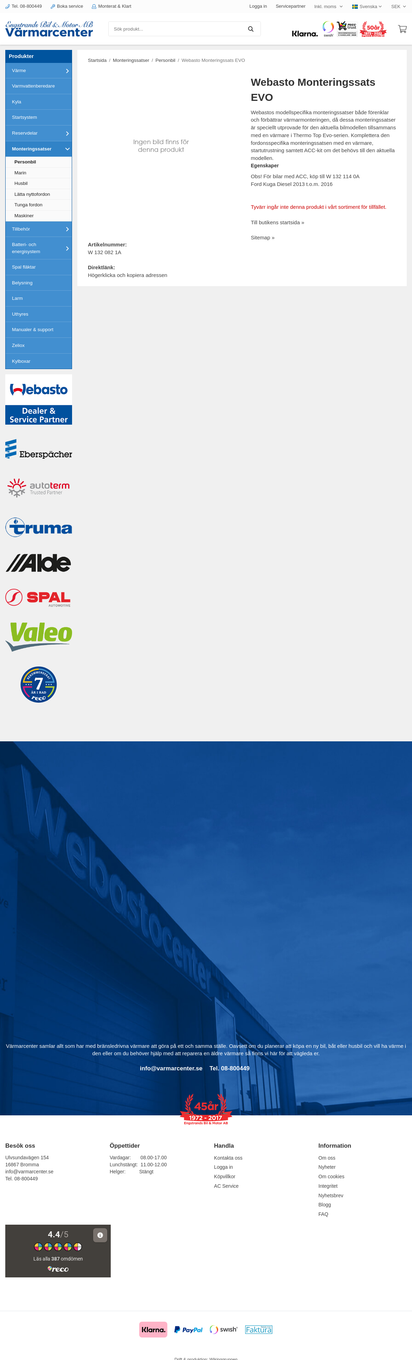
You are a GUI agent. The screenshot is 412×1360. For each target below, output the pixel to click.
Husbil (21, 183)
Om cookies (331, 1176)
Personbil (25, 162)
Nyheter (327, 1167)
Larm (17, 298)
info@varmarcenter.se (29, 1171)
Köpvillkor (225, 1176)
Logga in (258, 6)
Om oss (326, 1158)
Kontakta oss (228, 1158)
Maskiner (24, 215)
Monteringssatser (42, 148)
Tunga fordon (28, 204)
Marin (20, 172)
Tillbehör (42, 228)
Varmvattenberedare (33, 86)
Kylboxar (21, 361)
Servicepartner (290, 6)
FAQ (323, 1214)
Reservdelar (42, 133)
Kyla (16, 101)
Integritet (327, 1186)
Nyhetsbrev (330, 1195)
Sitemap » (263, 237)
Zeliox (18, 345)
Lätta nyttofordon (32, 194)
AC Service (226, 1186)
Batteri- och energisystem (42, 248)
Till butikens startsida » (277, 222)
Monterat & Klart (111, 6)
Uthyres (20, 314)
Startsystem (24, 117)
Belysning (22, 282)
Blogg (324, 1204)
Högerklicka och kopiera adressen (127, 275)
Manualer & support (32, 329)
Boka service (67, 6)
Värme (42, 70)
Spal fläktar (24, 267)
